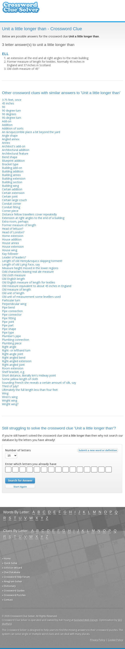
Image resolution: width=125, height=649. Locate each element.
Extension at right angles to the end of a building (33, 218)
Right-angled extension (16, 361)
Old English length (13, 279)
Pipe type (8, 332)
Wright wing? (10, 404)
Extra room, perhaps (15, 221)
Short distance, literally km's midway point (29, 375)
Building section (12, 182)
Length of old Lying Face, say (21, 264)
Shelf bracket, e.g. (13, 372)
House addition (11, 239)
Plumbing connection (15, 340)
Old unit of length (13, 293)
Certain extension (13, 193)
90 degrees (9, 114)
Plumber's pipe (11, 336)
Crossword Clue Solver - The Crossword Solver (21, 9)
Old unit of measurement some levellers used (31, 297)
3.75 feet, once (11, 100)
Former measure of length (19, 225)
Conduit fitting (11, 207)
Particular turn (11, 300)
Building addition (12, 171)
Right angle (9, 347)
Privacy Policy (97, 640)
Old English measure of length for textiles (28, 282)
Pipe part (8, 325)
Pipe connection (12, 311)
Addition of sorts (12, 128)
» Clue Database (11, 572)
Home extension (12, 236)
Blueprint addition (13, 160)
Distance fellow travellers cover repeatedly (29, 214)
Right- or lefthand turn (16, 350)
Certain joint (10, 196)
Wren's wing (10, 397)
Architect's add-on (13, 146)
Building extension (13, 178)
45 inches (8, 103)
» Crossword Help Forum (16, 577)
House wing (9, 250)
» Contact (7, 599)
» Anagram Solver (12, 581)
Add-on (6, 121)
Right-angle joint (12, 354)
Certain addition (12, 189)
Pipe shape (9, 329)
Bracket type (10, 164)
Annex (6, 143)
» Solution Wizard (12, 567)
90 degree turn (11, 110)
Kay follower (10, 254)
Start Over (20, 487)
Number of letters (18, 450)
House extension (13, 246)
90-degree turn (11, 118)
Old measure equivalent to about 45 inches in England (36, 286)
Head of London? (13, 232)
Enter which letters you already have (30, 464)
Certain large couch (14, 200)
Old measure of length (16, 289)
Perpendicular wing (14, 304)
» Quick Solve (9, 563)
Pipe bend (8, 307)
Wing (5, 393)
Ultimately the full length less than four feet (30, 390)
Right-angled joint (13, 365)
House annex (10, 243)
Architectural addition (15, 150)
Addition (7, 125)
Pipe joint (8, 322)
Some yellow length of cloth (20, 379)
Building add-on (12, 168)
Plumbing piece (11, 343)
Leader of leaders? (14, 257)
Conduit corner (11, 203)
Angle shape (10, 135)
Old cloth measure (14, 275)
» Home (6, 558)
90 (3, 107)
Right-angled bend (13, 357)
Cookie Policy (115, 640)
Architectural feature (15, 153)
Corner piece (10, 211)
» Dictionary (9, 586)
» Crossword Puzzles (14, 595)
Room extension (12, 368)
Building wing (10, 186)
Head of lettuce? (12, 229)
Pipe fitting (9, 318)
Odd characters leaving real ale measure (28, 271)
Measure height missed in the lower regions (30, 268)
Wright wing (9, 400)
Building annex (11, 175)
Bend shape (9, 157)
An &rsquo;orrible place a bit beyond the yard (31, 132)
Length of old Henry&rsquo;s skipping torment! (32, 261)
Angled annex (10, 139)
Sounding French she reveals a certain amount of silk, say (39, 382)
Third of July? (10, 386)
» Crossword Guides (13, 590)
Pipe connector (11, 314)
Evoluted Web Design (86, 620)
